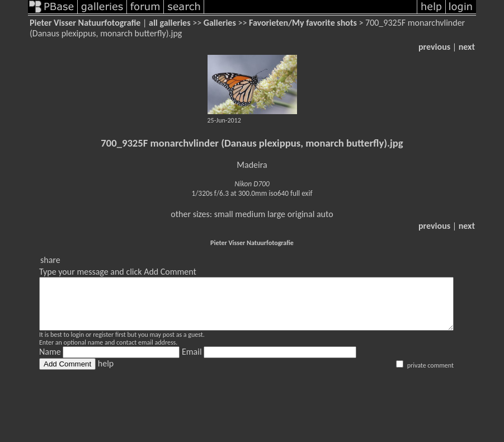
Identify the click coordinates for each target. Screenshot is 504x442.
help (106, 373)
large (276, 214)
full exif (301, 193)
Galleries (220, 22)
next (467, 46)
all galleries (170, 22)
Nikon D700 (251, 184)
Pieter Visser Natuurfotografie (85, 22)
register (103, 345)
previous (434, 46)
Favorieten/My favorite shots (303, 22)
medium (250, 214)
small (223, 214)
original (301, 214)
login (77, 345)
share (50, 260)
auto (325, 214)
